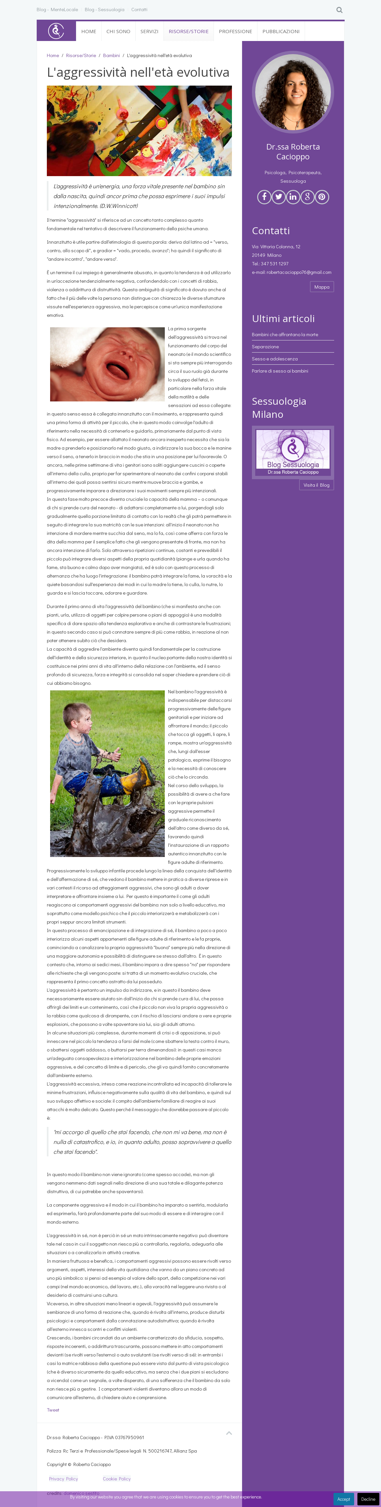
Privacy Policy (63, 1478)
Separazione (265, 346)
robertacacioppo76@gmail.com (299, 272)
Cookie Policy (117, 1478)
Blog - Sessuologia (104, 9)
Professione (235, 31)
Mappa (322, 286)
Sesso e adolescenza (275, 358)
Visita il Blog (317, 484)
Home (88, 31)
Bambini (111, 55)
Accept (343, 1499)
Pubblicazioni (281, 31)
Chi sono (118, 31)
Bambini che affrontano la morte (285, 334)
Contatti (139, 9)
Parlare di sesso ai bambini (280, 370)
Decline (368, 1499)
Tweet (53, 1409)
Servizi (150, 31)
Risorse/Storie (189, 31)
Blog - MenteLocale (57, 9)
